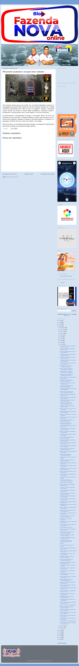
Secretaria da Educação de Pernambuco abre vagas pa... (67, 480)
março (61, 344)
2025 (60, 322)
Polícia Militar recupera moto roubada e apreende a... (66, 366)
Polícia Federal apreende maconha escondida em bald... (67, 401)
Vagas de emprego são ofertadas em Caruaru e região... (67, 346)
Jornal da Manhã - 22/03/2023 (66, 482)
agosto (61, 335)
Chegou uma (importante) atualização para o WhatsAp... (68, 446)
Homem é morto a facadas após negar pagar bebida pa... (68, 398)
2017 (60, 639)
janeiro (61, 627)
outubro (62, 331)
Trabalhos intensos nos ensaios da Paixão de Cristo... (67, 406)
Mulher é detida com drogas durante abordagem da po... (68, 511)
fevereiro (62, 626)
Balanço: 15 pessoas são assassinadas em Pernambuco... (67, 610)
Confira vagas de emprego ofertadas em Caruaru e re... (68, 363)
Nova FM (62, 282)
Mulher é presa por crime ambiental (68, 604)
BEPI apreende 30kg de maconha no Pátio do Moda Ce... (68, 440)
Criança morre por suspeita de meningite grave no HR (66, 375)
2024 (60, 324)
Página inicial (29, 174)
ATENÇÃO (62, 543)
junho (61, 338)
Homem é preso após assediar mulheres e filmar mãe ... (66, 403)
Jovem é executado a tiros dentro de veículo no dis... (67, 491)
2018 (60, 637)
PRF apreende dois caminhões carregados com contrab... (66, 369)
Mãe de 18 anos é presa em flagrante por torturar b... (68, 616)
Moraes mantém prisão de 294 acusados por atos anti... (66, 560)
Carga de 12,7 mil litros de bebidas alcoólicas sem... (67, 488)
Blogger (67, 315)
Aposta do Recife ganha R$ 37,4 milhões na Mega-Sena (66, 386)
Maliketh (69, 314)
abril (61, 342)
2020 (60, 633)
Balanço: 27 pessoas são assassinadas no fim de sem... (67, 530)
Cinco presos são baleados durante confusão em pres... (67, 538)
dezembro (62, 327)
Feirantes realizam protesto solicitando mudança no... (66, 423)
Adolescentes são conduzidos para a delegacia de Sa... (67, 594)
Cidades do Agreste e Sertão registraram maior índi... (66, 541)
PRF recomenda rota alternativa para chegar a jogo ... (68, 548)
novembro (62, 329)
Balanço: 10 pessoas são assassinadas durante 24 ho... (67, 395)
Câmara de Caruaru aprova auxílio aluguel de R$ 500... (67, 494)
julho (61, 336)
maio (61, 340)
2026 (60, 320)
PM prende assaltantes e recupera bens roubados (67, 574)
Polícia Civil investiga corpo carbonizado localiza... (66, 455)
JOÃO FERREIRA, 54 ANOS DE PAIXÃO (68, 621)
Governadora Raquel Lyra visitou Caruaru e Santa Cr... (67, 535)
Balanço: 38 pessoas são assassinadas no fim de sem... (67, 432)
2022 (60, 630)
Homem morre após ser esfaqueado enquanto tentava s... (67, 355)
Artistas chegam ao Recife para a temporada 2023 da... (67, 420)
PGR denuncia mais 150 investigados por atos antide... (67, 496)
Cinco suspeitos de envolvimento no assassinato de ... (67, 600)
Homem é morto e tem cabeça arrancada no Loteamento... (66, 372)
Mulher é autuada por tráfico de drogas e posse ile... (67, 607)
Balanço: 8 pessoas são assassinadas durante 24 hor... (67, 485)
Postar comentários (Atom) (12, 176)
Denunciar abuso (61, 643)
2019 (60, 635)
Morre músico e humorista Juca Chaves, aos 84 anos (66, 438)
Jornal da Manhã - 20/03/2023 (66, 527)
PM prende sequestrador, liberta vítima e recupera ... (67, 557)
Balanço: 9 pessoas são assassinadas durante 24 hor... (67, 349)
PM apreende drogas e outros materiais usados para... (66, 580)
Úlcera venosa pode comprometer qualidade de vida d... (67, 449)
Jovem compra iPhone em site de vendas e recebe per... (67, 516)
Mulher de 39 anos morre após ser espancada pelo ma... (67, 460)
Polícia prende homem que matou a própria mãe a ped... (67, 563)
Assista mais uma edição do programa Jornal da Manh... (68, 412)
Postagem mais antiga (47, 174)
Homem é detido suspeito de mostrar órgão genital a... (68, 352)
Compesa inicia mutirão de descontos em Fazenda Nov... (68, 361)
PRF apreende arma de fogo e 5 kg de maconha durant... (68, 469)
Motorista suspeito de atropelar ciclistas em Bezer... (66, 597)
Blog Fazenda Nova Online (66, 276)
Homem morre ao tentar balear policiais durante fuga (67, 532)
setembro (62, 333)
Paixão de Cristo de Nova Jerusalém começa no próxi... (67, 358)
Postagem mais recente (10, 174)
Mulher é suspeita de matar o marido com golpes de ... (68, 613)
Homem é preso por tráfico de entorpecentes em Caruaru (66, 392)
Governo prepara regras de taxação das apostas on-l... (67, 499)
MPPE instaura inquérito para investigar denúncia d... (66, 381)
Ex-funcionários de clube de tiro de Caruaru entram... (67, 383)
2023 (60, 326)
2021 (60, 632)
